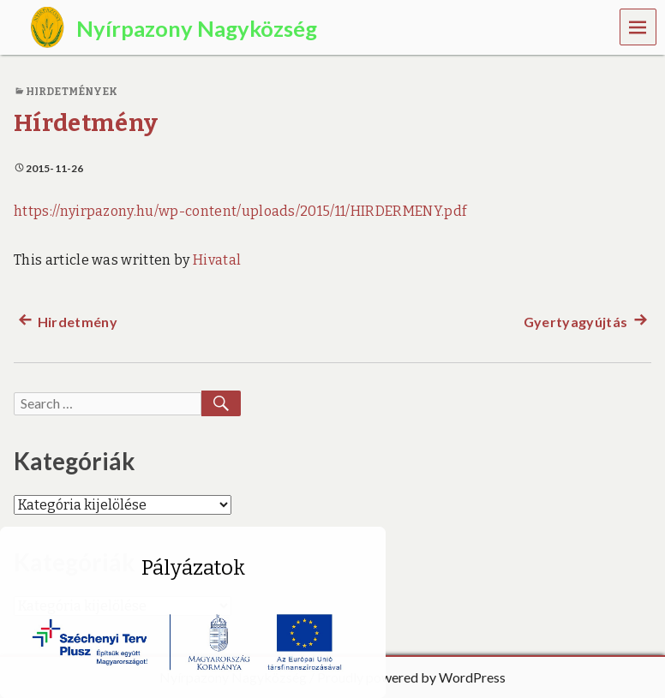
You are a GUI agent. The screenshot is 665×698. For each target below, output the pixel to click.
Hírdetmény (86, 123)
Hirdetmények (71, 92)
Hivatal (217, 260)
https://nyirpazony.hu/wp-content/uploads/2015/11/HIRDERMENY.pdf (240, 211)
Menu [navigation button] (638, 26)
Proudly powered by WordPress (411, 677)
